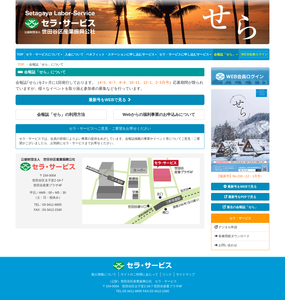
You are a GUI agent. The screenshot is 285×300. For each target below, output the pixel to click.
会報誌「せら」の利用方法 (61, 114)
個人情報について (103, 274)
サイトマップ (185, 274)
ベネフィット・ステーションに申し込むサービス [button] (121, 54)
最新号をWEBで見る (110, 99)
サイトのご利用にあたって (139, 274)
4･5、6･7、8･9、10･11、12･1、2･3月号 (134, 82)
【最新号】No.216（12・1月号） (240, 176)
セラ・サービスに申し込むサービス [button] (185, 54)
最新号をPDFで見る (240, 197)
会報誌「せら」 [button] (226, 54)
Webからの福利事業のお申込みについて (158, 114)
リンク (167, 274)
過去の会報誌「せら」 (240, 207)
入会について (74, 54)
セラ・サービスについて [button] (44, 54)
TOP (20, 54)
